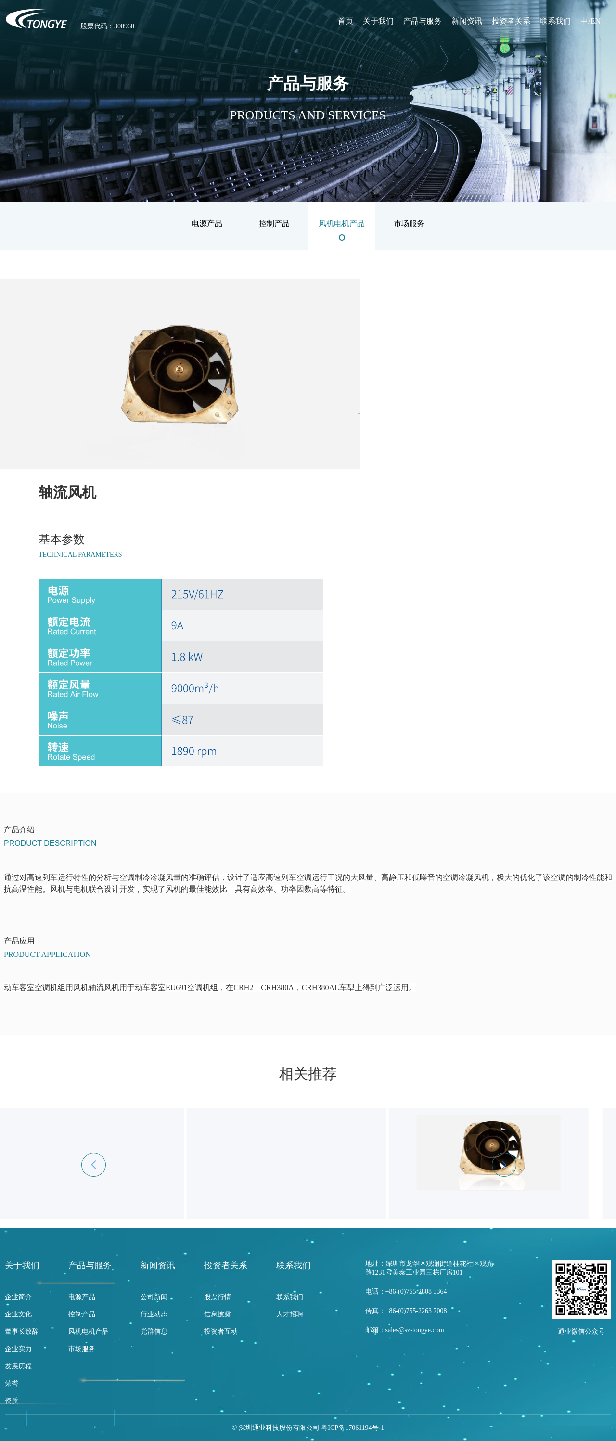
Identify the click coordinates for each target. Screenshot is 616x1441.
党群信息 (154, 1331)
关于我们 (378, 21)
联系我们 (555, 21)
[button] (504, 1165)
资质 (11, 1400)
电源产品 (81, 1297)
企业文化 (18, 1314)
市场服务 (81, 1348)
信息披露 (217, 1314)
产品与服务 (422, 21)
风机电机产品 (88, 1331)
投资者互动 (221, 1331)
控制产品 (81, 1314)
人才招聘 (289, 1314)
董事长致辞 (21, 1331)
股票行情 (217, 1297)
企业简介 (18, 1297)
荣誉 (11, 1383)
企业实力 (18, 1348)
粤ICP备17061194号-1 (352, 1427)
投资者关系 (511, 21)
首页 (345, 21)
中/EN (590, 21)
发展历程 (18, 1366)
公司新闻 (154, 1297)
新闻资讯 (466, 21)
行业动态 (154, 1314)
